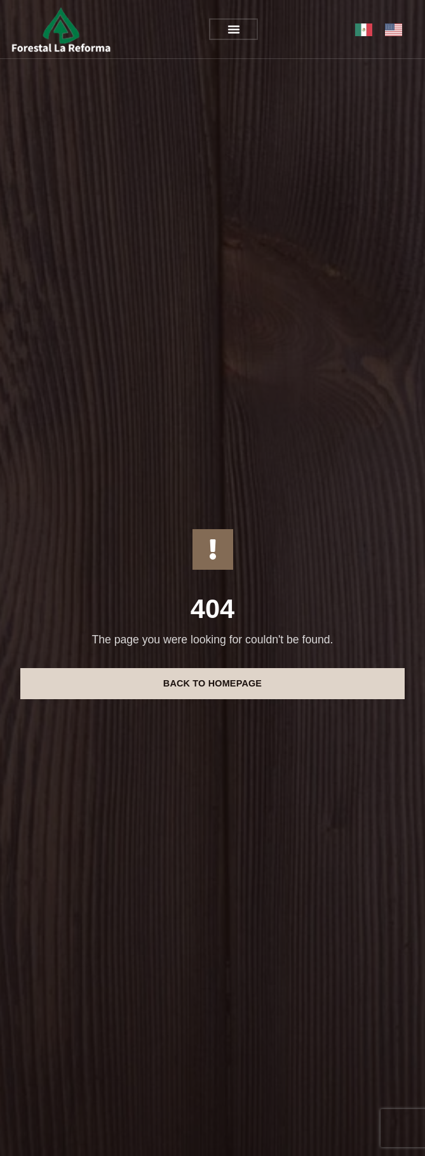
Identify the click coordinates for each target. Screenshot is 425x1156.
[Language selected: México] (385, 29)
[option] (397, 29)
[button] (233, 29)
